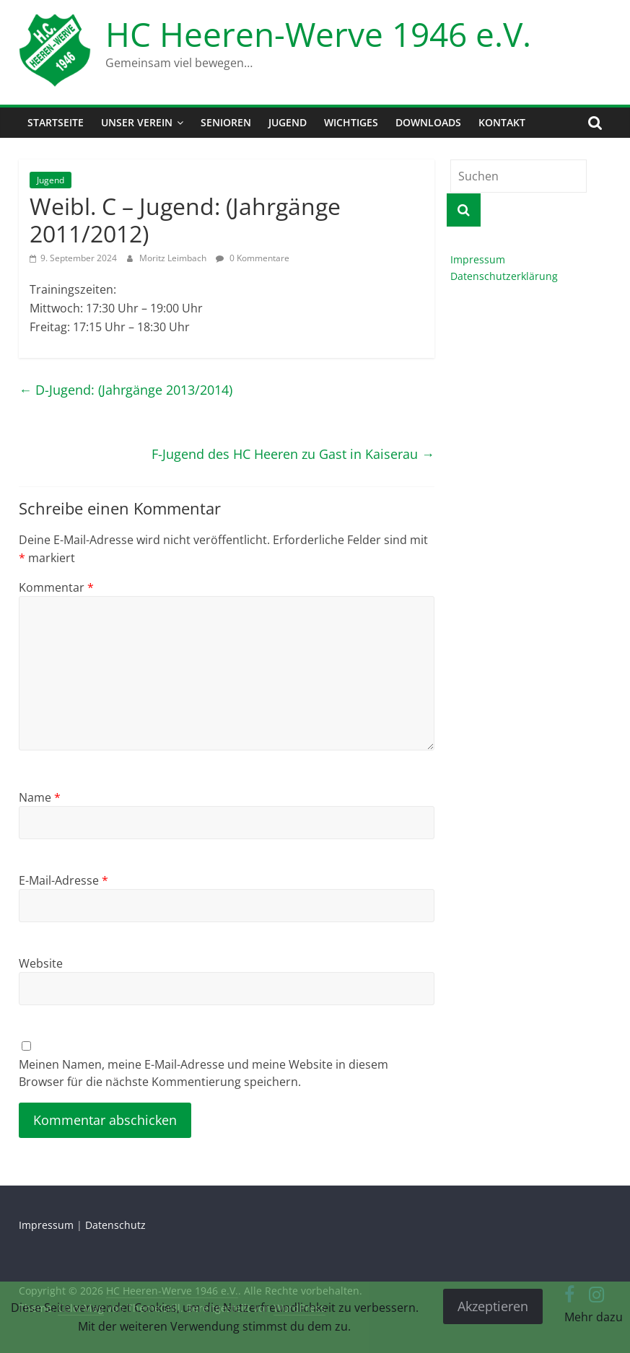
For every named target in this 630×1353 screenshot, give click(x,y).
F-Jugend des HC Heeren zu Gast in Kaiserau (293, 454)
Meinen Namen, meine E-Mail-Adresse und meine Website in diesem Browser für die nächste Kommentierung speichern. (203, 1073)
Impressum (477, 259)
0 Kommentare (252, 258)
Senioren (226, 122)
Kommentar (56, 587)
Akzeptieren (493, 1306)
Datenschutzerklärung (504, 276)
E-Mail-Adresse (63, 880)
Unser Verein (136, 122)
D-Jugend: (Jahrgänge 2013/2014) (125, 389)
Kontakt (501, 122)
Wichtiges (351, 122)
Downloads (428, 122)
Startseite (55, 122)
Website (41, 963)
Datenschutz (115, 1225)
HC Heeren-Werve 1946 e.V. (318, 34)
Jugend (287, 122)
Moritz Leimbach (174, 258)
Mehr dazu (593, 1317)
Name (40, 797)
